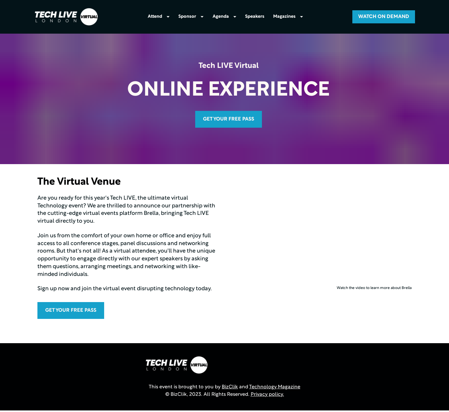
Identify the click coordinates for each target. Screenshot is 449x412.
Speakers (254, 18)
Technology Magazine (274, 388)
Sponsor (191, 18)
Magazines (288, 18)
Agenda (224, 18)
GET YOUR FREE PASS (228, 120)
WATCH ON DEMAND (383, 17)
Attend (159, 18)
